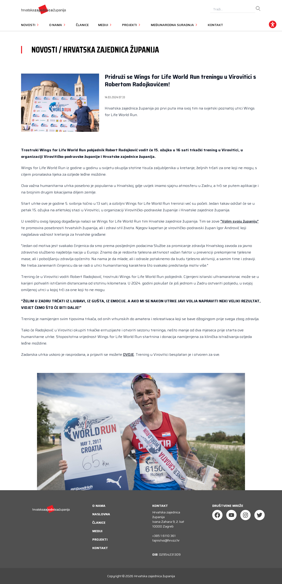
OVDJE (128, 354)
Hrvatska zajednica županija (154, 576)
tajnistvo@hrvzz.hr (166, 540)
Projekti (100, 539)
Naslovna (101, 514)
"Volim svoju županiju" (239, 221)
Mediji (97, 531)
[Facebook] (217, 515)
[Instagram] (245, 515)
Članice (82, 24)
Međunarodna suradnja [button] (174, 24)
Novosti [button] (30, 24)
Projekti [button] (131, 24)
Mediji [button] (105, 24)
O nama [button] (58, 24)
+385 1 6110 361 (164, 535)
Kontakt (215, 24)
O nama (98, 505)
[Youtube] (231, 515)
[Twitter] (259, 515)
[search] (258, 8)
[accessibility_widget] (272, 24)
